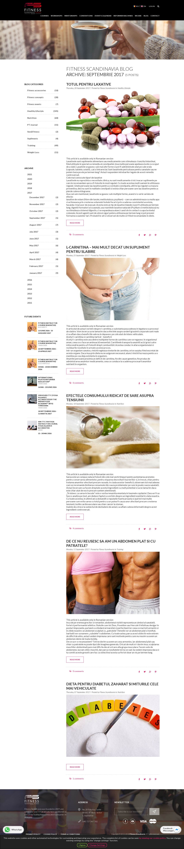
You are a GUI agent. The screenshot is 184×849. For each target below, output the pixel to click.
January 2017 (43, 273)
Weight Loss (121, 255)
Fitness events (42, 104)
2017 (29, 193)
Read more (75, 223)
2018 (29, 188)
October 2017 (43, 211)
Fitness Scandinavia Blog (99, 69)
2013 (29, 293)
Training (120, 549)
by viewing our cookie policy (152, 838)
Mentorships (70, 16)
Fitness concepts (42, 97)
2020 (29, 179)
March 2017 (43, 259)
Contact (155, 16)
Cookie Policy (50, 834)
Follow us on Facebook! (125, 821)
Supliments (42, 138)
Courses (44, 16)
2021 (29, 174)
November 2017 (43, 204)
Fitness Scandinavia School (32, 8)
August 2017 (43, 225)
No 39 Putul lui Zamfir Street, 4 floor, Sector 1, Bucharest (92, 812)
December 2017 (43, 197)
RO (137, 6)
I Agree (82, 845)
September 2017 (43, 218)
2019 (29, 183)
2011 (29, 303)
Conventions (86, 16)
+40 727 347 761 (90, 821)
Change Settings (97, 845)
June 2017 (43, 238)
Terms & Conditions (70, 834)
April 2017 (43, 252)
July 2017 (43, 231)
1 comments (78, 778)
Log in (152, 6)
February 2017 (43, 266)
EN (145, 6)
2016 (29, 280)
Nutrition (120, 404)
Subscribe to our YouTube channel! (132, 821)
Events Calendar (103, 16)
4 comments (78, 528)
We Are (138, 16)
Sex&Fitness (42, 131)
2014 (29, 289)
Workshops (56, 16)
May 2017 (43, 245)
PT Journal (42, 125)
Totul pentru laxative (88, 84)
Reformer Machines (123, 16)
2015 (29, 284)
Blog (146, 16)
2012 (29, 298)
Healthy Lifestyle (124, 88)
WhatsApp (17, 829)
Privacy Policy (33, 834)
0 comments (78, 234)
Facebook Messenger (168, 829)
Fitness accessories (42, 90)
